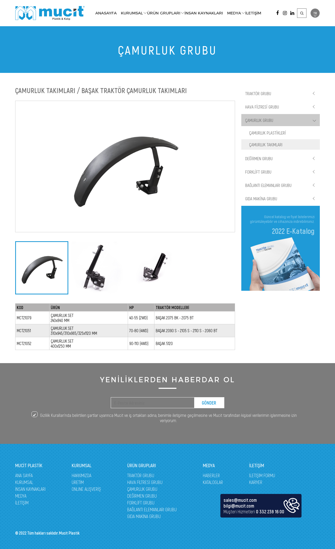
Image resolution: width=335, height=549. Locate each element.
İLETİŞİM (253, 12)
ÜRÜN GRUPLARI (163, 12)
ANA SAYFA (24, 475)
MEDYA (234, 12)
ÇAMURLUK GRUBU (259, 120)
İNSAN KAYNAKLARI (204, 12)
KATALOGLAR (213, 482)
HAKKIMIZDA (81, 475)
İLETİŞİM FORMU (262, 475)
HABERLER (211, 475)
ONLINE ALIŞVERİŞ (86, 489)
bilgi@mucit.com (239, 506)
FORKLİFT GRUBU (258, 171)
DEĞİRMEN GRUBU (259, 158)
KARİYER (255, 482)
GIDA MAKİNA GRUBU (261, 198)
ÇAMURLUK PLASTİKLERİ (267, 132)
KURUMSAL (132, 12)
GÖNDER (209, 403)
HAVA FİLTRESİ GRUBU (262, 106)
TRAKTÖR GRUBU (258, 93)
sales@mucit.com (240, 500)
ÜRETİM (78, 482)
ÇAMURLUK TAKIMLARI (265, 144)
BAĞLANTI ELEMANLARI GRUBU (268, 185)
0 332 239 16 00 (270, 511)
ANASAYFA (106, 12)
